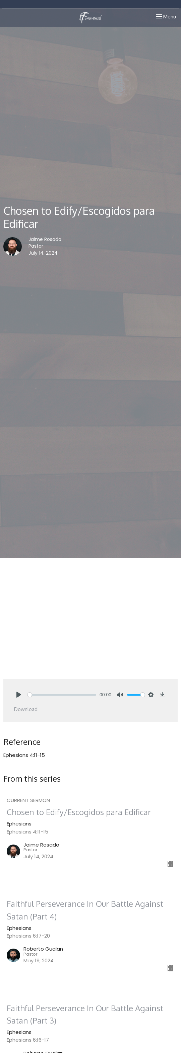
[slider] (61, 695)
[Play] (18, 694)
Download (26, 709)
